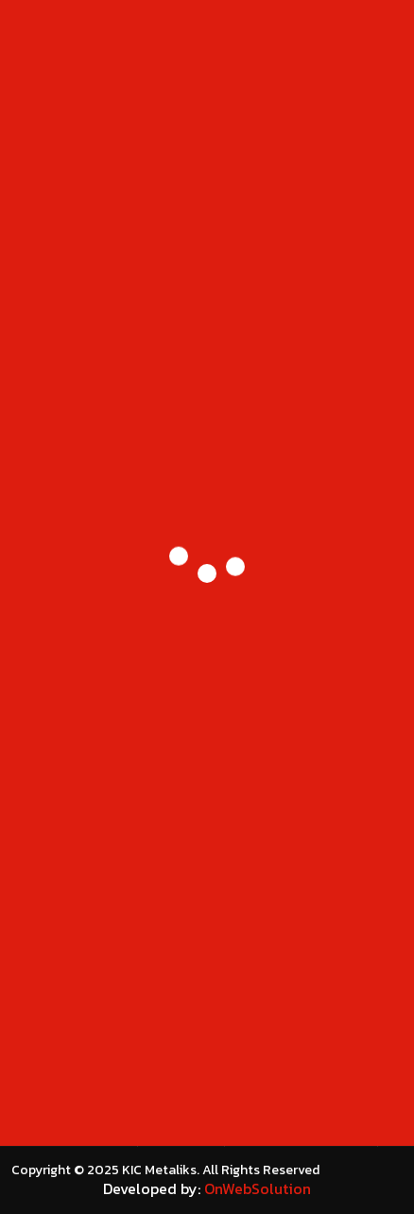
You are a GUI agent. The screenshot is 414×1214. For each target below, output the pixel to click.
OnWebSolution (257, 1188)
